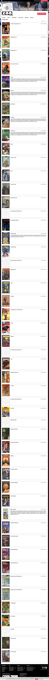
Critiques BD (11, 668)
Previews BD (11, 670)
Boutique (31, 17)
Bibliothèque (14, 17)
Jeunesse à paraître (30, 667)
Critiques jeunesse (30, 668)
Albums (8, 17)
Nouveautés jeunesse (30, 669)
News (3, 670)
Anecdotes (3, 667)
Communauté (20, 17)
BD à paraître (11, 667)
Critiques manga (20, 668)
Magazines (27, 17)
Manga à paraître (20, 667)
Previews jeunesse (30, 670)
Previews (3, 671)
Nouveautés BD (11, 669)
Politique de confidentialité (43, 669)
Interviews (3, 669)
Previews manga (20, 670)
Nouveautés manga (20, 669)
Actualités (3, 17)
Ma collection (22, 675)
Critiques (3, 668)
